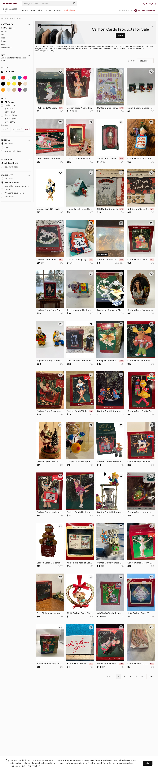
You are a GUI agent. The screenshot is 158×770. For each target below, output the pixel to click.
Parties (57, 10)
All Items (7, 143)
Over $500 (8, 122)
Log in (144, 3)
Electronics (6, 47)
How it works (125, 10)
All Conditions (9, 163)
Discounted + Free (11, 151)
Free (5, 147)
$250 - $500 (9, 118)
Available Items (10, 182)
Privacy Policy (33, 766)
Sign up (152, 3)
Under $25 (8, 105)
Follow (120, 35)
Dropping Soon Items (12, 193)
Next (151, 676)
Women (24, 10)
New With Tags (9, 167)
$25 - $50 (7, 108)
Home (48, 10)
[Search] (52, 3)
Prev (109, 676)
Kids (40, 10)
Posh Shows (69, 10)
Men (33, 10)
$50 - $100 (8, 112)
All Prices (7, 102)
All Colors (7, 71)
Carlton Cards (15, 18)
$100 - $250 (9, 115)
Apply (28, 129)
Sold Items (8, 196)
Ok (147, 763)
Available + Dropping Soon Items (15, 187)
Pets (3, 44)
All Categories (8, 28)
